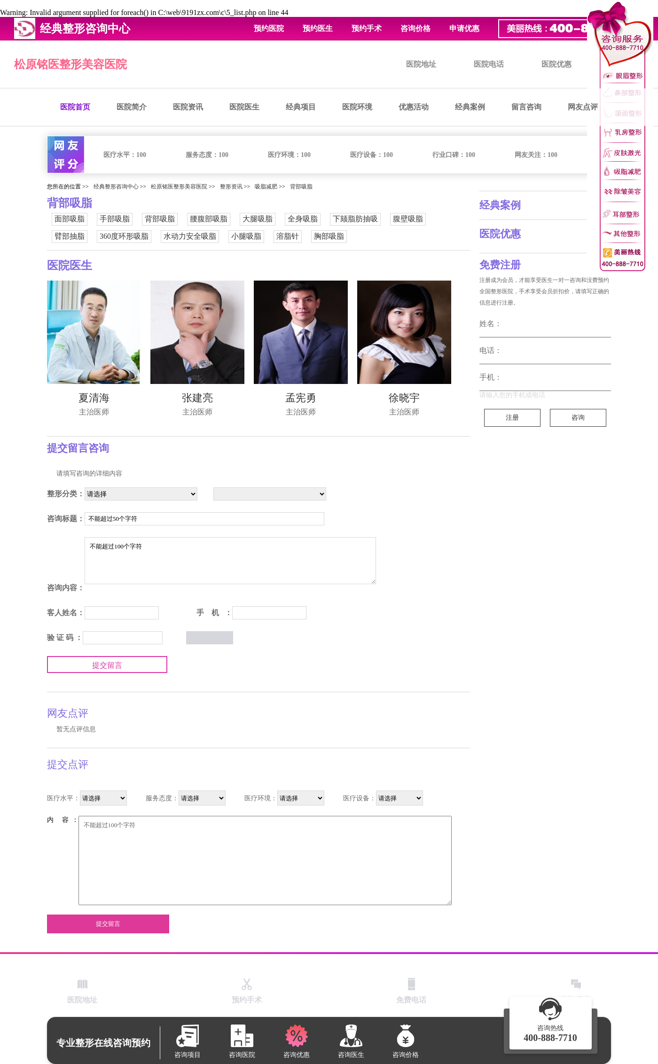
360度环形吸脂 (124, 236)
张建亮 (197, 398)
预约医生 (318, 28)
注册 (512, 417)
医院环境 (357, 107)
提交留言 (107, 665)
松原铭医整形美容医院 (70, 64)
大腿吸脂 (258, 219)
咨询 (578, 417)
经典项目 (301, 107)
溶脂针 (287, 236)
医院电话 (489, 64)
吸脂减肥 (266, 186)
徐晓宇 (404, 398)
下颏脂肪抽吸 (355, 219)
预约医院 (269, 28)
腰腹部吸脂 (208, 219)
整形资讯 (231, 186)
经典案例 (470, 107)
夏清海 (94, 398)
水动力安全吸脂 (190, 236)
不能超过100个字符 (230, 560)
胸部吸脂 (329, 236)
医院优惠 (556, 64)
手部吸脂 (115, 219)
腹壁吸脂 (408, 219)
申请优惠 (464, 28)
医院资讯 (188, 107)
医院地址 (421, 64)
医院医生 (244, 107)
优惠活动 (414, 107)
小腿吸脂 (246, 236)
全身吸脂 (303, 219)
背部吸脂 (301, 186)
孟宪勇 (300, 398)
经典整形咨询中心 (116, 186)
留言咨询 (526, 107)
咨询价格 (415, 28)
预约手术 (367, 28)
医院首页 (75, 107)
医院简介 (132, 107)
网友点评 (583, 107)
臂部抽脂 (70, 236)
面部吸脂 (70, 219)
